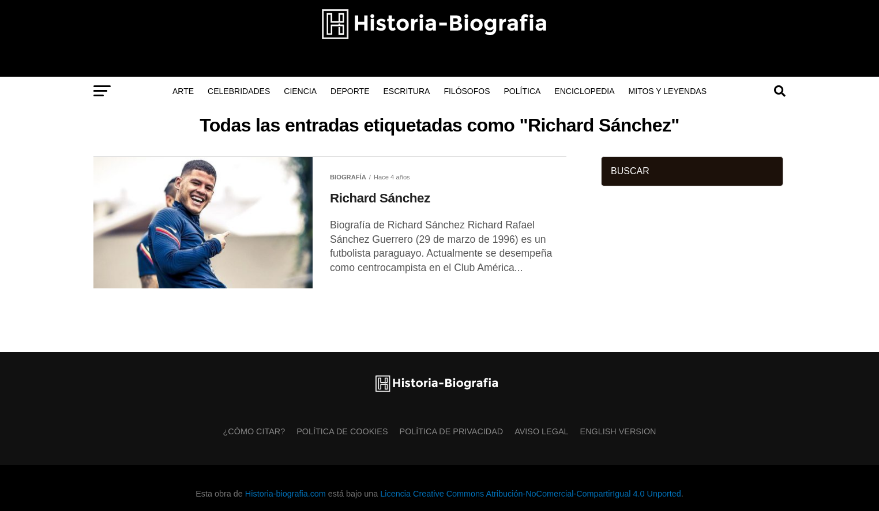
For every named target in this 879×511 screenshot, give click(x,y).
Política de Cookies (342, 431)
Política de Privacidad (452, 431)
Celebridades (239, 91)
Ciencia (300, 91)
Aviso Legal (541, 431)
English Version (618, 431)
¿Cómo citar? (254, 431)
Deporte (349, 91)
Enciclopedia (584, 91)
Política (522, 91)
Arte (183, 91)
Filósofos (467, 91)
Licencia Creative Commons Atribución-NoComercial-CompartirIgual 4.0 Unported (530, 493)
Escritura (407, 91)
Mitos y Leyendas (668, 91)
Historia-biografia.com (285, 493)
